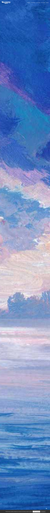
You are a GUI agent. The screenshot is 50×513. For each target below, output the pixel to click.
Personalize (43, 511)
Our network (38, 2)
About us (28, 2)
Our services (33, 2)
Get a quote (43, 2)
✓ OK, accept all (36, 511)
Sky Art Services (6, 2)
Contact (47, 2)
